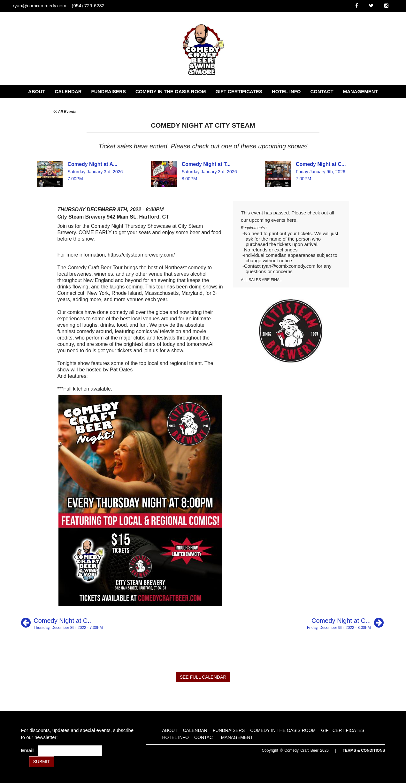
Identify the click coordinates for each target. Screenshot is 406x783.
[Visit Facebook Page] (356, 5)
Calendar (68, 91)
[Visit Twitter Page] (371, 5)
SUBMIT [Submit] (41, 761)
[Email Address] (70, 750)
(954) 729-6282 (88, 5)
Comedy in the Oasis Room (170, 91)
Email (28, 750)
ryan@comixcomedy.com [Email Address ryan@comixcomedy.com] (39, 5)
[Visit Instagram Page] (386, 5)
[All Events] (65, 111)
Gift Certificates (239, 91)
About (36, 91)
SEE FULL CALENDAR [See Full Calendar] (203, 677)
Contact (321, 91)
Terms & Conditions (364, 750)
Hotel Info (286, 91)
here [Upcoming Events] (291, 220)
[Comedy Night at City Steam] (345, 622)
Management (360, 91)
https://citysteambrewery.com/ (141, 254)
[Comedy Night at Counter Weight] (62, 622)
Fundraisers (108, 91)
